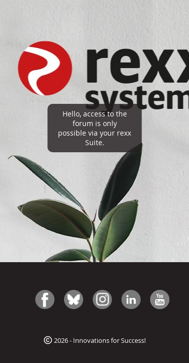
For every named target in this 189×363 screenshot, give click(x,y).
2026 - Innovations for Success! (95, 340)
